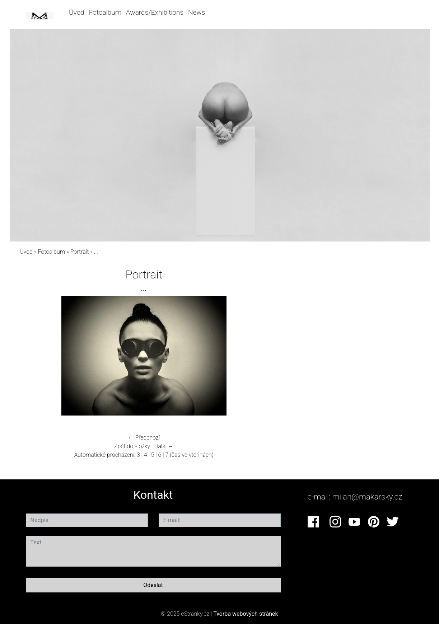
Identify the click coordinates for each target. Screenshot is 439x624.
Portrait (79, 251)
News (196, 12)
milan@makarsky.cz (367, 496)
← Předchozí (144, 437)
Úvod (76, 12)
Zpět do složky (132, 446)
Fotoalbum (105, 12)
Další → (164, 446)
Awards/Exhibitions (154, 12)
